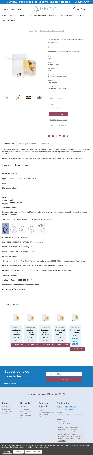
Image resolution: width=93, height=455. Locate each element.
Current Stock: (55, 98)
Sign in (78, 8)
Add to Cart (18, 345)
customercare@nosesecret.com (70, 415)
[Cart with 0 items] (87, 8)
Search (74, 8)
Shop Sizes (6, 409)
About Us (79, 15)
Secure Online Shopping (25, 412)
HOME (4, 15)
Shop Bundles (7, 411)
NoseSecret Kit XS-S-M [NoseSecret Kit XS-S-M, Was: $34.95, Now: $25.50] (75, 331)
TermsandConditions (46, 412)
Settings (7, 451)
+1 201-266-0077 (70, 407)
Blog (21, 418)
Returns (41, 410)
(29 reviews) (63, 51)
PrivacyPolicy (43, 414)
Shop (13, 15)
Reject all (18, 451)
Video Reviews (25, 416)
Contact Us (24, 409)
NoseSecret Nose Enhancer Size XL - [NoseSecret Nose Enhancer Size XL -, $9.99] (30, 333)
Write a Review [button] (74, 52)
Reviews (52, 15)
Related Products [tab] (12, 304)
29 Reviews (44, 143)
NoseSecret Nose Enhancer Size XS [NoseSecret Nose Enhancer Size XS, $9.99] (16, 333)
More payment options (58, 120)
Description (9, 143)
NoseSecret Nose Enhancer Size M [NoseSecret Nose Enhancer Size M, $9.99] (45, 333)
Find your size (66, 15)
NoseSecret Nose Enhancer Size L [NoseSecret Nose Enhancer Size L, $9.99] (60, 333)
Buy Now (5, 413)
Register (84, 8)
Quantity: (51, 104)
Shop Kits (5, 407)
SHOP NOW (82, 2)
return (36, 270)
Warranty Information (27, 143)
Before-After (40, 15)
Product (25, 15)
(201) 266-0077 (69, 409)
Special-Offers (8, 20)
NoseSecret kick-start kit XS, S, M (68, 158)
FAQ (40, 417)
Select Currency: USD (13, 9)
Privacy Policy (42, 447)
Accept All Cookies (33, 451)
